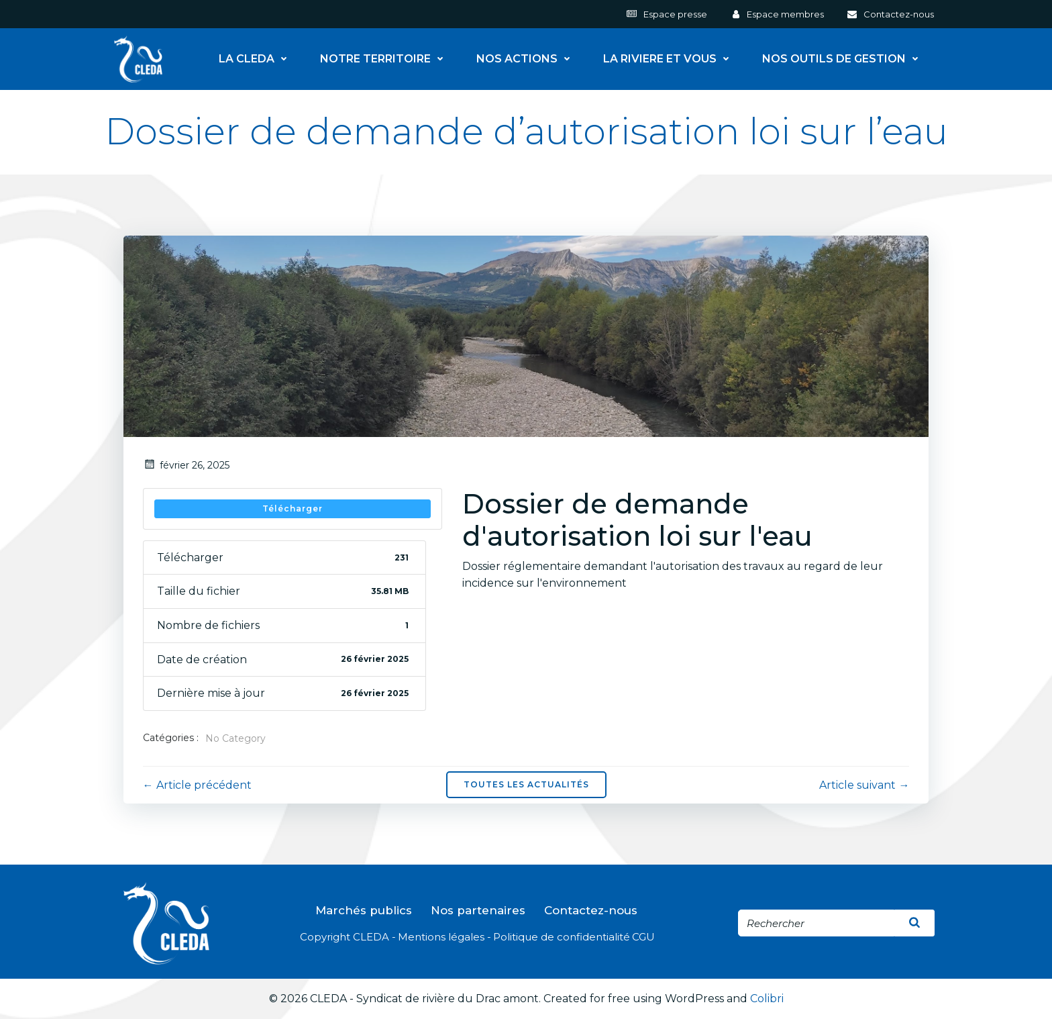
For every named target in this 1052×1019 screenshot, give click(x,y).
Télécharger (292, 508)
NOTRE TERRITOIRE (386, 58)
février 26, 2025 (186, 465)
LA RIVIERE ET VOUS (670, 58)
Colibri (767, 999)
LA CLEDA (257, 58)
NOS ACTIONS (528, 58)
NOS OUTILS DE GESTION (845, 58)
